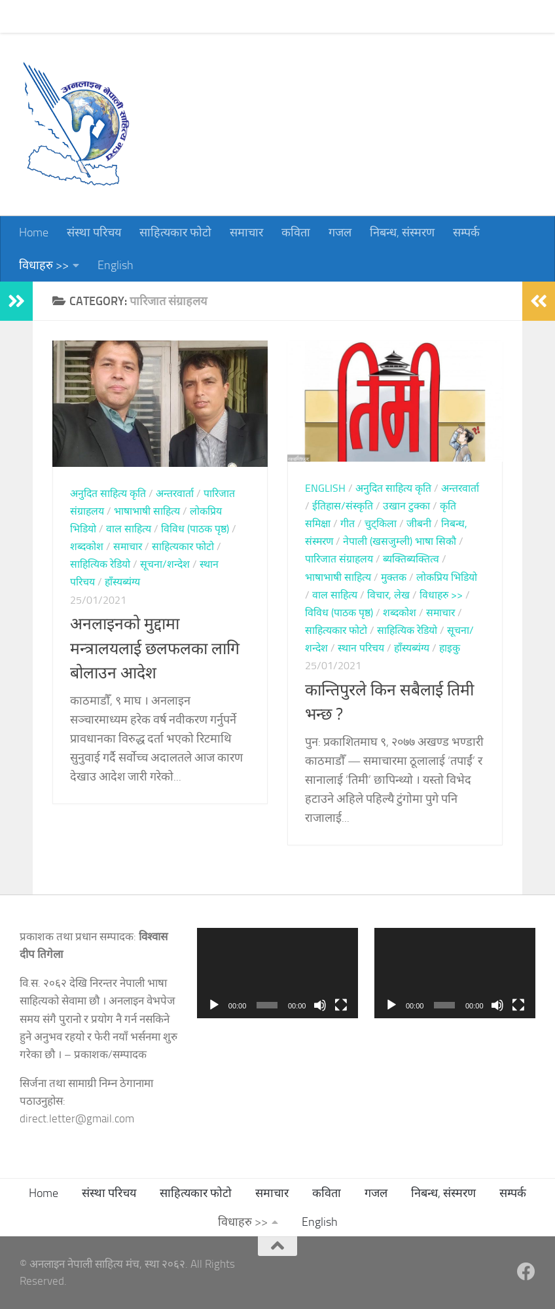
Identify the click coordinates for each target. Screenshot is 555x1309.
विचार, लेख (388, 595)
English (116, 265)
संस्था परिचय (84, 16)
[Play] (214, 1005)
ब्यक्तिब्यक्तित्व (411, 559)
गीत (347, 523)
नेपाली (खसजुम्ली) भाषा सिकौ (399, 541)
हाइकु (449, 648)
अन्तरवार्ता (175, 493)
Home (24, 16)
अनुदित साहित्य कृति (108, 493)
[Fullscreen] (341, 1005)
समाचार (236, 16)
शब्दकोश (86, 546)
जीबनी (418, 523)
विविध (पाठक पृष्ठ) (195, 529)
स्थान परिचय (361, 648)
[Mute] (320, 1005)
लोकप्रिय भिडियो (446, 577)
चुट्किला (381, 523)
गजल (330, 16)
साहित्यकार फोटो (166, 16)
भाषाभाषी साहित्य (147, 511)
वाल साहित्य (128, 529)
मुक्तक (393, 577)
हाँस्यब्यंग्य (122, 582)
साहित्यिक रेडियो (100, 564)
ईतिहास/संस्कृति (342, 506)
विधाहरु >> (44, 265)
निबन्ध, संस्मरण (392, 16)
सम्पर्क (456, 16)
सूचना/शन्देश (165, 564)
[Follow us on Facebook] (526, 1272)
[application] (277, 973)
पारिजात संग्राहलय (339, 559)
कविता (286, 16)
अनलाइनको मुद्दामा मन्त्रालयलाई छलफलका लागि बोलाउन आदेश (155, 648)
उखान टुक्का (406, 506)
